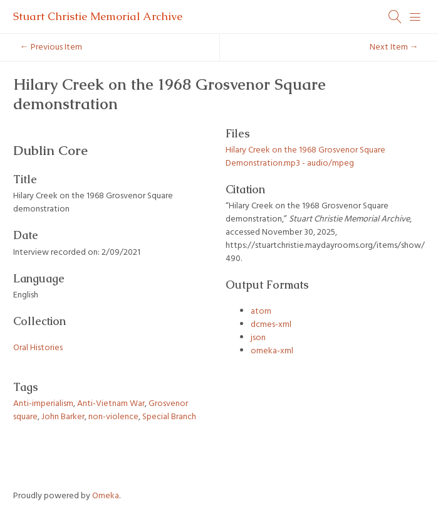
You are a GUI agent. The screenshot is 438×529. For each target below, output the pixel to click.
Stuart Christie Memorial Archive (97, 16)
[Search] (395, 17)
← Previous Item (51, 47)
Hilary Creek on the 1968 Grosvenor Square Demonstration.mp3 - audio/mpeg (305, 157)
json (258, 338)
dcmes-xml (271, 325)
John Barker (63, 417)
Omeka (105, 496)
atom (261, 311)
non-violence (113, 417)
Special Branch (169, 417)
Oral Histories (38, 348)
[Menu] (415, 17)
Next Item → (394, 47)
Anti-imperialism (43, 404)
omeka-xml (272, 351)
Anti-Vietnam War (111, 404)
